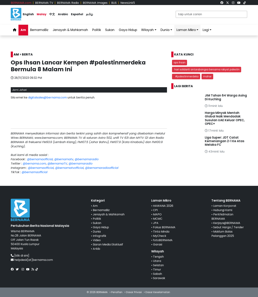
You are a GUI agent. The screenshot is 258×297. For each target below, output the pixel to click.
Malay (41, 14)
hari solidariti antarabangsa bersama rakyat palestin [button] (207, 69)
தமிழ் (89, 14)
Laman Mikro (186, 30)
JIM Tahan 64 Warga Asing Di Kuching (226, 97)
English (28, 14)
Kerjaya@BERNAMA (226, 223)
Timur (157, 269)
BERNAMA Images (95, 3)
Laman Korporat (224, 206)
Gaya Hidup (128, 30)
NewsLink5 (127, 3)
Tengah (158, 257)
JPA (155, 223)
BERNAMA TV (44, 3)
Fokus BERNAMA (164, 227)
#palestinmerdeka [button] (186, 76)
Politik (96, 30)
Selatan (158, 265)
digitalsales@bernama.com (47, 97)
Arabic (63, 14)
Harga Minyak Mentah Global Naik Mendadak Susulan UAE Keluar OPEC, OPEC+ (225, 118)
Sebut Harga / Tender (228, 227)
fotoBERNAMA (163, 240)
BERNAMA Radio (68, 3)
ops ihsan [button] (179, 62)
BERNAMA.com (21, 3)
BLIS (114, 3)
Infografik (99, 236)
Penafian (116, 292)
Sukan (109, 30)
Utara (157, 261)
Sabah (157, 274)
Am (23, 30)
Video (97, 240)
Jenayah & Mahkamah (70, 30)
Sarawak (159, 278)
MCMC (157, 219)
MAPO (157, 214)
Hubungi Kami (222, 210)
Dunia (165, 30)
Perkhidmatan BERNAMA (222, 216)
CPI (155, 210)
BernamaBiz (39, 30)
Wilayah (147, 30)
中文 (52, 14)
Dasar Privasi (134, 292)
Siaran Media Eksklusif (108, 244)
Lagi (206, 30)
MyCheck (159, 236)
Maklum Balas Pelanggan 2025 (222, 234)
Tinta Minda (161, 232)
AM (16, 54)
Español (77, 14)
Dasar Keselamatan (157, 292)
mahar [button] (207, 76)
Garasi (157, 244)
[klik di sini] (21, 255)
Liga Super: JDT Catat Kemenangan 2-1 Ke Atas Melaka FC (224, 141)
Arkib (96, 249)
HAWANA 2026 (163, 206)
